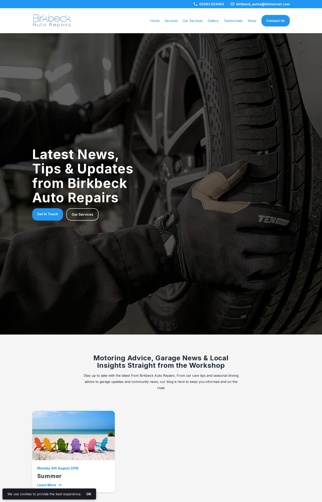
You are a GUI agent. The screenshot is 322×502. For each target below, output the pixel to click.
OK (88, 494)
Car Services (193, 21)
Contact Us (275, 21)
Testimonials (233, 21)
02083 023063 (208, 4)
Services (171, 21)
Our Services (82, 214)
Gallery (213, 21)
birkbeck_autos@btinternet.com (260, 4)
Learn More (49, 485)
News (252, 21)
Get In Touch (47, 214)
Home (155, 21)
